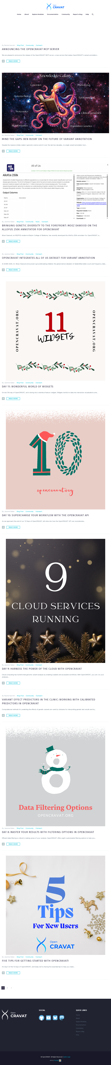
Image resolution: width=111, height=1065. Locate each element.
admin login (67, 1057)
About (26, 14)
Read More (13, 61)
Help (87, 14)
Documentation (52, 14)
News (38, 222)
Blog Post (20, 45)
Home (19, 14)
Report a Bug (77, 14)
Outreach (39, 45)
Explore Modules (38, 14)
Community (66, 14)
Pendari (57, 1060)
